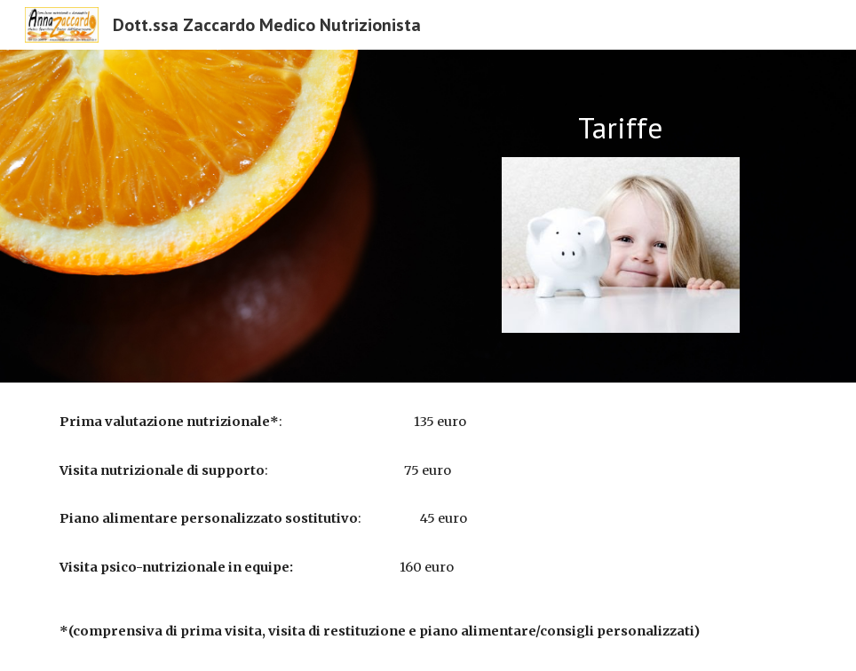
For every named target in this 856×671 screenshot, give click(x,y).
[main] (621, 128)
